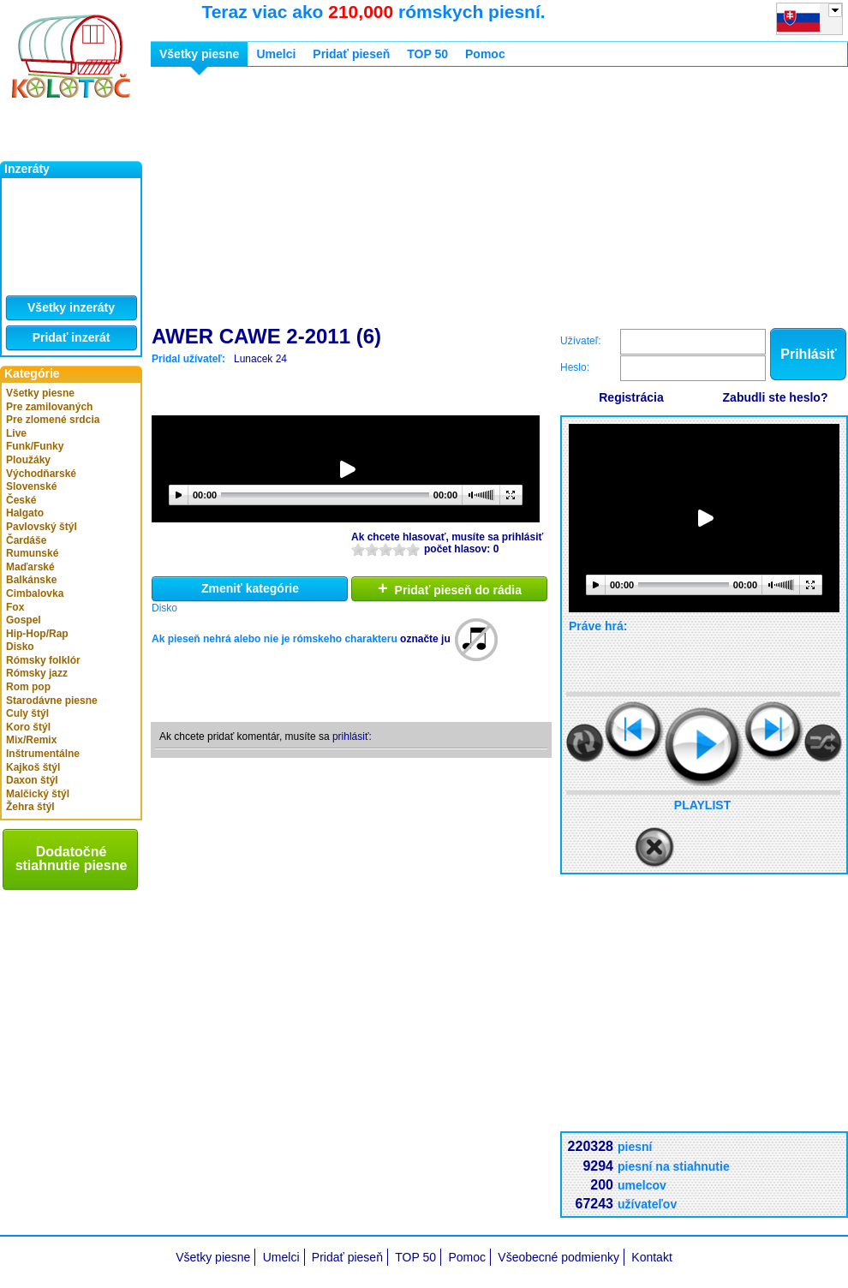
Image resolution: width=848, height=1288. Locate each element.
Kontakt (651, 1257)
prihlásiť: (352, 736)
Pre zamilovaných (49, 407)
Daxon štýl (32, 780)
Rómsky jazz (37, 673)
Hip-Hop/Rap (37, 634)
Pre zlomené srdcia (52, 420)
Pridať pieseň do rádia (450, 588)
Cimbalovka (34, 593)
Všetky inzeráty (71, 307)
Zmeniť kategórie (250, 588)
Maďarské (30, 567)
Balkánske (31, 580)
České (21, 500)
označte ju (425, 639)
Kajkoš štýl (33, 767)
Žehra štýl (30, 807)
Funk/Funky (34, 446)
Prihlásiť (808, 354)
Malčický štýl (37, 794)
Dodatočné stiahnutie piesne (71, 858)
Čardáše (26, 540)
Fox (15, 607)
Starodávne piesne (52, 701)
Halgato (25, 513)
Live (16, 433)
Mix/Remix (31, 740)
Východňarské (41, 474)
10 (413, 549)
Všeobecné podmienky (558, 1257)
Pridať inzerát (71, 337)
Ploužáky (28, 460)
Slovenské (31, 486)
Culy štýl (27, 713)
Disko (20, 647)
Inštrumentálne (43, 754)
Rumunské (32, 553)
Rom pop (28, 687)
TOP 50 (427, 54)
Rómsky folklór (43, 660)
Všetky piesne (40, 393)
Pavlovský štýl (41, 527)
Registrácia (631, 397)
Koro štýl (28, 727)
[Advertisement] (404, 199)
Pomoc (485, 54)
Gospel (23, 620)
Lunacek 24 (260, 359)
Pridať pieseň (351, 54)
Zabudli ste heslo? (775, 397)
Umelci (276, 54)
